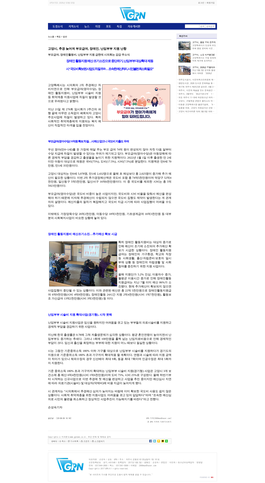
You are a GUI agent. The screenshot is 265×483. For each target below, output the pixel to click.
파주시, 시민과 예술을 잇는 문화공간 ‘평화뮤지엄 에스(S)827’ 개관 (210, 90)
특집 (119, 26)
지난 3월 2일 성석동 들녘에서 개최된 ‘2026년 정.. (203, 73)
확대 (55, 441)
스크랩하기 (99, 441)
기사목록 (74, 441)
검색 (202, 26)
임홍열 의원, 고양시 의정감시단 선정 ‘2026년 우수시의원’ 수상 (208, 107)
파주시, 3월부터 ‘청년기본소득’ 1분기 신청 (199, 93)
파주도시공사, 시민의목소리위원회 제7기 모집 (199, 79)
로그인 (201, 2)
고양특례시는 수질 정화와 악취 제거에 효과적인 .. (204, 59)
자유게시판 (134, 26)
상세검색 (210, 26)
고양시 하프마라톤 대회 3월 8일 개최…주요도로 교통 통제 (205, 111)
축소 (64, 441)
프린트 (86, 441)
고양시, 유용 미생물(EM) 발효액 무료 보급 (211, 54)
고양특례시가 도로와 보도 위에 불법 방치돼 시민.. (204, 47)
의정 (97, 26)
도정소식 (58, 26)
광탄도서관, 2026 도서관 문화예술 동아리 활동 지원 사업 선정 (207, 83)
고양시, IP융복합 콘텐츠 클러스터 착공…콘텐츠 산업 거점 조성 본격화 (211, 100)
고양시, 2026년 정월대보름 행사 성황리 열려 (212, 67)
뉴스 (86, 26)
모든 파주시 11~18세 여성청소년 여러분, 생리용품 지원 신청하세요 (209, 97)
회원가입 (211, 2)
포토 (108, 26)
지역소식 (73, 26)
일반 (65, 36)
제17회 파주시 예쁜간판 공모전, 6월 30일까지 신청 (201, 86)
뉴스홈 (51, 36)
